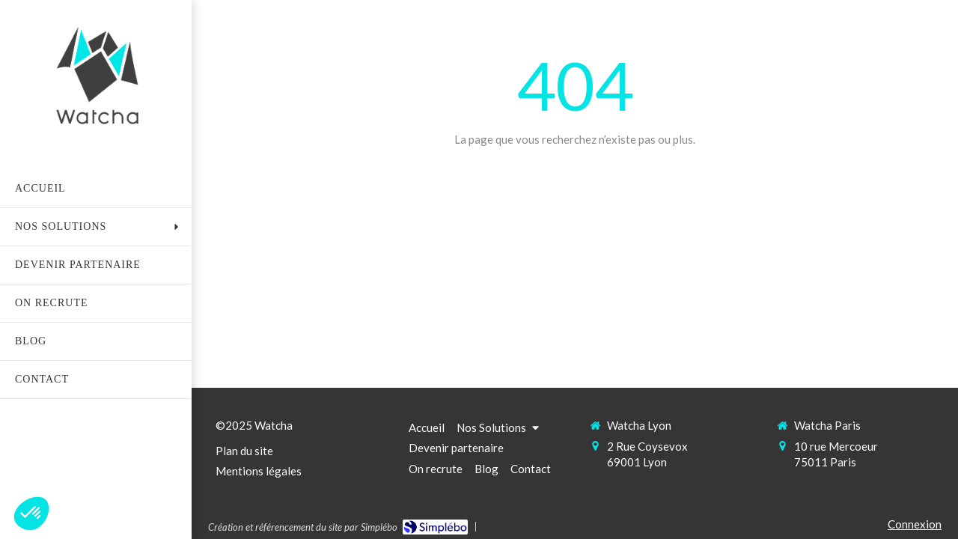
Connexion (915, 524)
